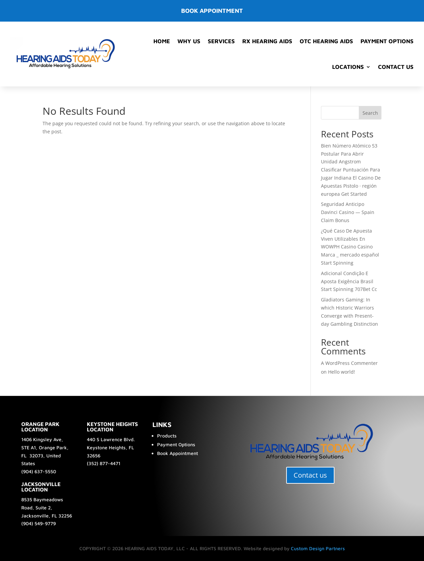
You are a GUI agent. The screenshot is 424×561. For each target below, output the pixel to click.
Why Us (188, 41)
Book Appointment (177, 453)
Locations (348, 66)
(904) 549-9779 (38, 523)
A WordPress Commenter (349, 363)
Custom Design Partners (318, 548)
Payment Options (387, 41)
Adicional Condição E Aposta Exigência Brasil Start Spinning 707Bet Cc (349, 281)
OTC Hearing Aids (326, 41)
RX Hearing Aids (267, 41)
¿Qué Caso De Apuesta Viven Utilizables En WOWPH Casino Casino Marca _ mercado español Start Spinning (350, 247)
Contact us (310, 475)
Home (161, 41)
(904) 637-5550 (38, 471)
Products (167, 435)
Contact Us (396, 66)
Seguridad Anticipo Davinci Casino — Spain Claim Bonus (347, 212)
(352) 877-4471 (103, 463)
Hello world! (341, 372)
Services (221, 41)
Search (370, 113)
